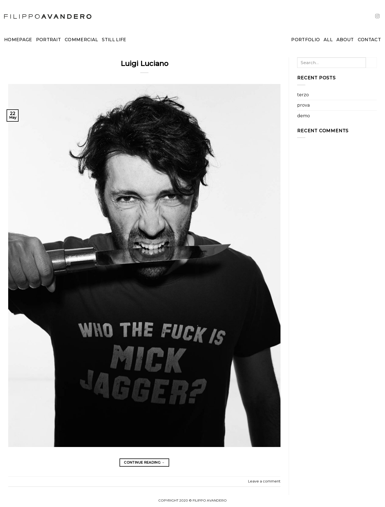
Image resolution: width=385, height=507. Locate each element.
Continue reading (144, 462)
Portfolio (305, 39)
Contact (369, 39)
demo (303, 115)
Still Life (114, 39)
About (345, 39)
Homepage (18, 39)
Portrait (48, 39)
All (328, 39)
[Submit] (371, 62)
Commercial (81, 39)
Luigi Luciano (144, 63)
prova (303, 105)
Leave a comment (264, 481)
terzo (303, 94)
